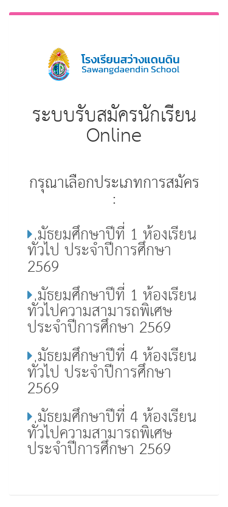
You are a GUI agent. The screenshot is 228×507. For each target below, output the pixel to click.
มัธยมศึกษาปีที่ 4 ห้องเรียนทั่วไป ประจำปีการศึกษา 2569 (111, 372)
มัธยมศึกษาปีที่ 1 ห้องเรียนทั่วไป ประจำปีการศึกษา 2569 (111, 251)
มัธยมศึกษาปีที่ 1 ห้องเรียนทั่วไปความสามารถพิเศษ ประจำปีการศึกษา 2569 (111, 312)
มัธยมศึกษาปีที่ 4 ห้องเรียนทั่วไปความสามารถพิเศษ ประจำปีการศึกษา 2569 (111, 433)
